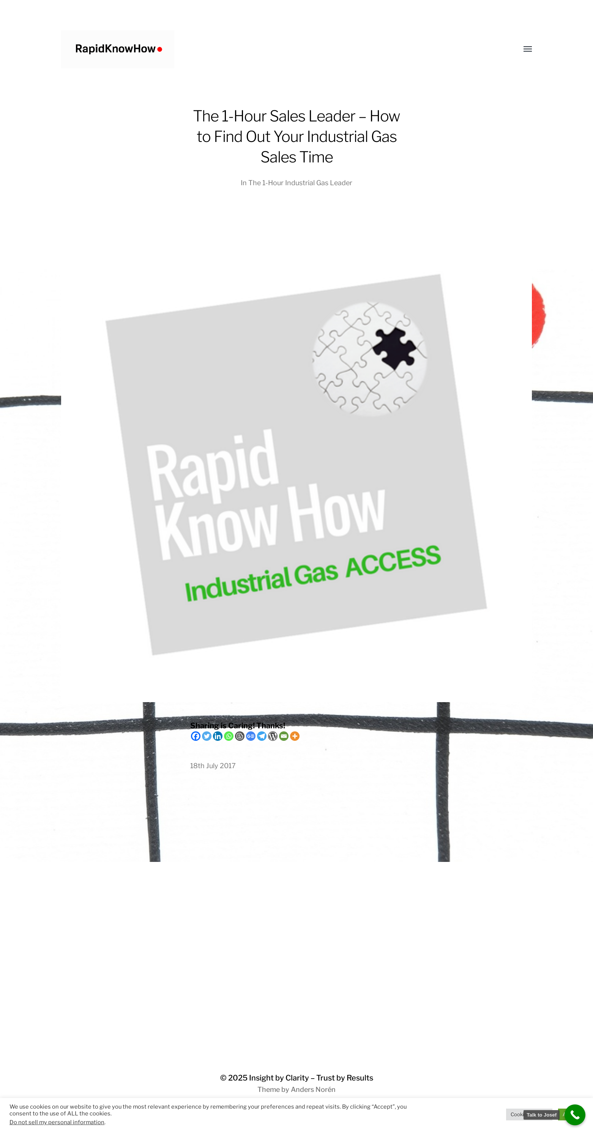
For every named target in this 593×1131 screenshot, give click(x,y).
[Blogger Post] (239, 736)
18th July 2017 (213, 766)
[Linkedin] (217, 736)
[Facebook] (195, 736)
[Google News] (250, 736)
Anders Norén (313, 1089)
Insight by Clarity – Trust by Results (311, 1077)
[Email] (284, 736)
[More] (295, 736)
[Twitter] (206, 736)
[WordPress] (273, 736)
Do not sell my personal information (56, 1122)
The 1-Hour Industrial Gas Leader (300, 183)
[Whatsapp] (228, 736)
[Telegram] (262, 736)
